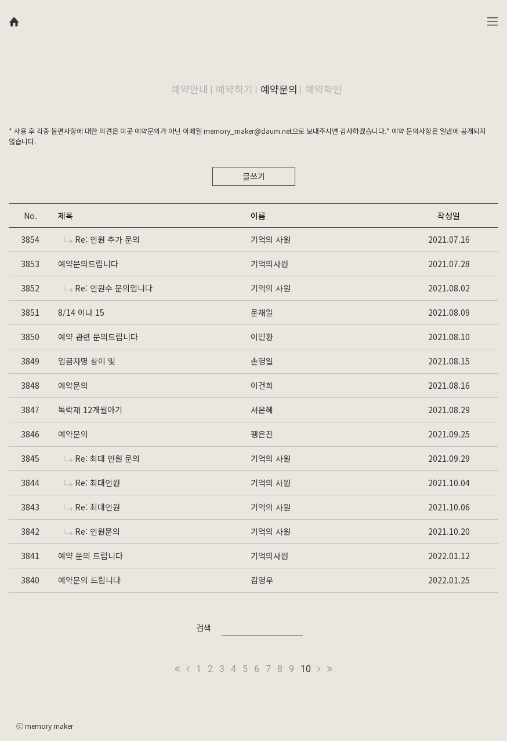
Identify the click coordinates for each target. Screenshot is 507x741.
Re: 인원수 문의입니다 (108, 288)
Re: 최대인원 (92, 482)
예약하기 (234, 89)
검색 (203, 627)
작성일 (448, 215)
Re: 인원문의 (92, 531)
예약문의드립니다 (88, 263)
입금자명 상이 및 (86, 361)
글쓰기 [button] (253, 176)
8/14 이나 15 (81, 312)
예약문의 (279, 89)
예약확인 (323, 89)
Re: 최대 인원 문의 (102, 458)
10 (305, 668)
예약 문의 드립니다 (90, 555)
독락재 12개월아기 (90, 409)
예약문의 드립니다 (89, 580)
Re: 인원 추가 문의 (102, 239)
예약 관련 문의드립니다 (98, 336)
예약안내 (189, 89)
